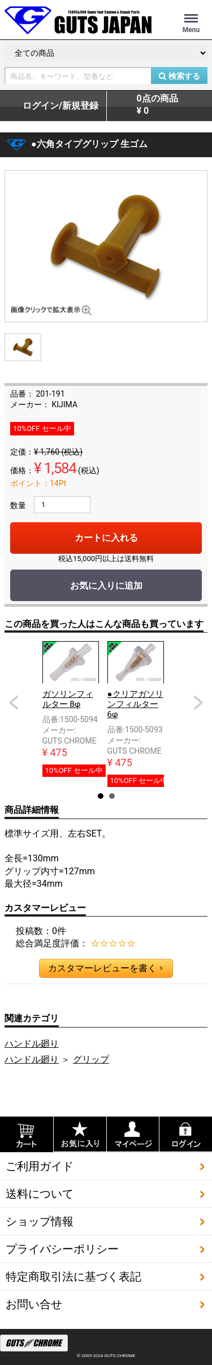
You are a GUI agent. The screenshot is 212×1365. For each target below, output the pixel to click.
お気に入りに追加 (106, 585)
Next (198, 702)
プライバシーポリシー (62, 1249)
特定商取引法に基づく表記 (73, 1276)
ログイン (60, 106)
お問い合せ (34, 1304)
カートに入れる (106, 537)
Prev (14, 702)
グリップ (91, 1059)
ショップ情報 (39, 1221)
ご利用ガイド (39, 1166)
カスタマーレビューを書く (105, 968)
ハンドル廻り (32, 1043)
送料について (39, 1194)
